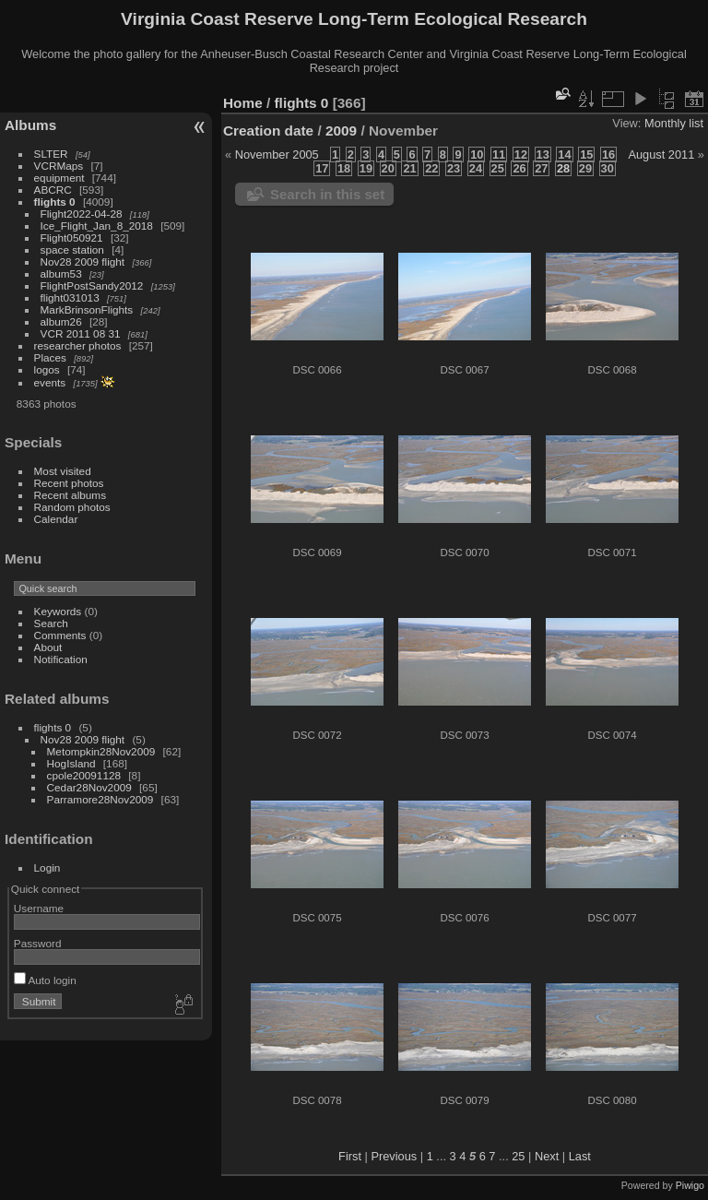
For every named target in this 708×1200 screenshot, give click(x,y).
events (50, 382)
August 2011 (661, 154)
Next (547, 1156)
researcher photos (78, 345)
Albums (30, 125)
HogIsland (71, 763)
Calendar (56, 519)
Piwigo (690, 1185)
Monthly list (673, 123)
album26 (61, 321)
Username (39, 908)
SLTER (51, 154)
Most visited (62, 471)
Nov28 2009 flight (83, 261)
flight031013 (70, 297)
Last (580, 1156)
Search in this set (327, 194)
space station (72, 249)
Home (243, 103)
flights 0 (55, 202)
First (349, 1156)
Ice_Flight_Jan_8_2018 (97, 226)
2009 (341, 130)
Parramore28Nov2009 (100, 799)
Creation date (268, 130)
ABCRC (53, 190)
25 (518, 1156)
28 (563, 168)
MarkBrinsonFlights (87, 309)
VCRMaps (59, 166)
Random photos (72, 507)
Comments (60, 635)
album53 (61, 273)
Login (47, 867)
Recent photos (69, 483)
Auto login (45, 980)
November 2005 (277, 154)
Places (50, 357)
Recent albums (70, 495)
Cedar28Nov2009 (89, 787)
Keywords (58, 611)
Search (51, 623)
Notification (61, 659)
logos (47, 369)
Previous (394, 1156)
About (48, 647)
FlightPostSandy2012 (92, 285)
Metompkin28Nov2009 (101, 751)
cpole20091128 (84, 775)
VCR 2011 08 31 (81, 333)
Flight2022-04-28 (82, 214)
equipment (59, 178)
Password (38, 943)
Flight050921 (72, 238)
